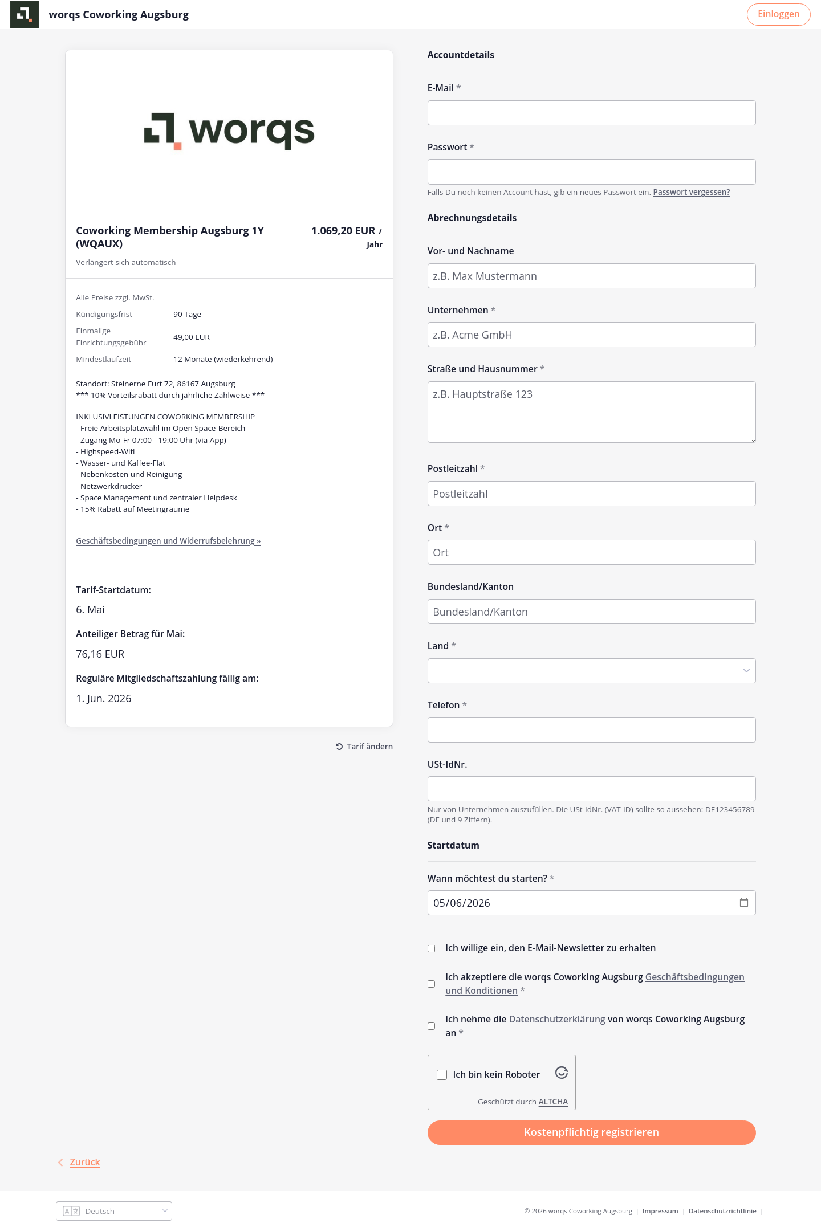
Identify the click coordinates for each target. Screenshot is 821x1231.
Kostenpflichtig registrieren (591, 1132)
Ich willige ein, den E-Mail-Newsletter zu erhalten (550, 947)
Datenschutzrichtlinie (723, 1210)
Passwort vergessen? (691, 191)
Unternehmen (458, 309)
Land (438, 645)
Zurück (78, 1162)
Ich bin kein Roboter (496, 1073)
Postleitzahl (453, 468)
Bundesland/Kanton (471, 586)
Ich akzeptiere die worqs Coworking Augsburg (595, 983)
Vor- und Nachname (471, 250)
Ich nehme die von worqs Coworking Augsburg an (595, 1025)
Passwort (448, 146)
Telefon (444, 704)
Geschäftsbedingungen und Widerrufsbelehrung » (168, 540)
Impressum (660, 1210)
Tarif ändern (370, 745)
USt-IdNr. (448, 763)
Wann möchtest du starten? (487, 877)
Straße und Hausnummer (483, 368)
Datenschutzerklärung (557, 1018)
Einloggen (779, 13)
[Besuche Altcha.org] (561, 1074)
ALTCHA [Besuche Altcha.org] (553, 1101)
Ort (435, 526)
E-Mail (441, 87)
